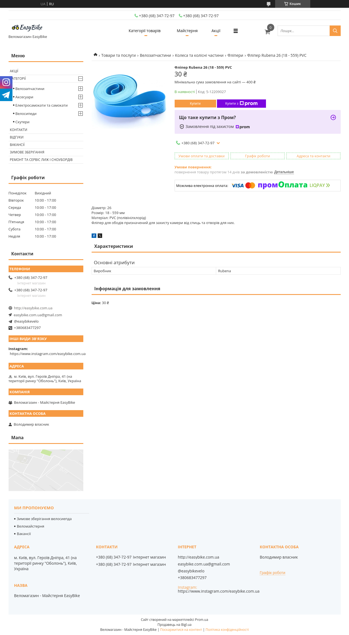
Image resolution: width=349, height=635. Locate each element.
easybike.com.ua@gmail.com (38, 315)
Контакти (18, 129)
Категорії (18, 78)
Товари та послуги (118, 55)
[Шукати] (335, 30)
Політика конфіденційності (227, 629)
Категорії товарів (145, 30)
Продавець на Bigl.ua (174, 624)
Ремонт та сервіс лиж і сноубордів (41, 159)
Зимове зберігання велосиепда (44, 518)
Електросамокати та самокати (41, 105)
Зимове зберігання (27, 152)
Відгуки (17, 137)
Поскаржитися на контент (181, 629)
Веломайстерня (30, 526)
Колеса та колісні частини (199, 55)
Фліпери (235, 55)
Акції (215, 30)
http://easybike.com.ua (33, 308)
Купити (195, 104)
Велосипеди (26, 113)
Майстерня (187, 30)
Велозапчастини (155, 55)
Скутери (22, 121)
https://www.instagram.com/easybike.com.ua (48, 353)
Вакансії (17, 144)
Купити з (241, 103)
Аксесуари (24, 96)
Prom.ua (201, 619)
